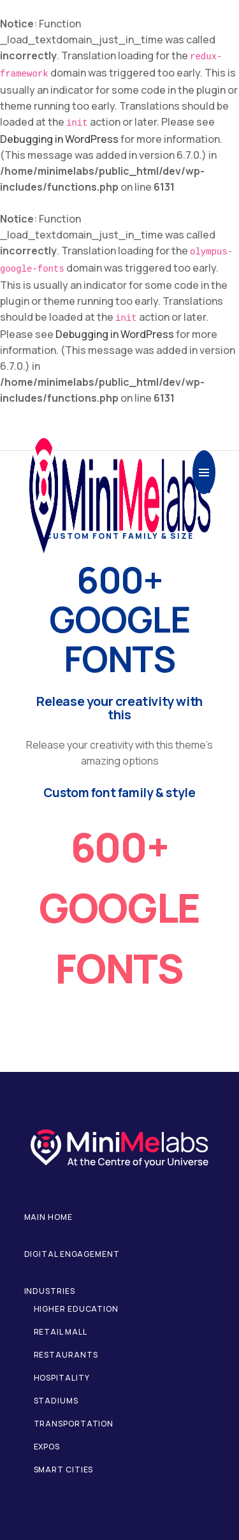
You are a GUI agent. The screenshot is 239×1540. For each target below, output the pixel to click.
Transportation (74, 1423)
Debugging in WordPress (59, 139)
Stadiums (56, 1400)
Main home (48, 1217)
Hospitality (62, 1377)
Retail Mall (60, 1331)
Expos (47, 1446)
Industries (49, 1291)
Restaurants (66, 1354)
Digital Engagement (72, 1254)
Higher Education (76, 1308)
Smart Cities (64, 1469)
